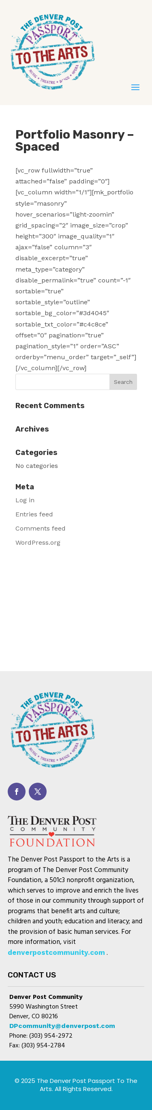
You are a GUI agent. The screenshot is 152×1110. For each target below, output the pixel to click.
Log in (24, 500)
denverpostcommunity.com (56, 952)
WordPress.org (37, 542)
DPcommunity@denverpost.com (62, 1026)
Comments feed (40, 528)
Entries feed (34, 514)
